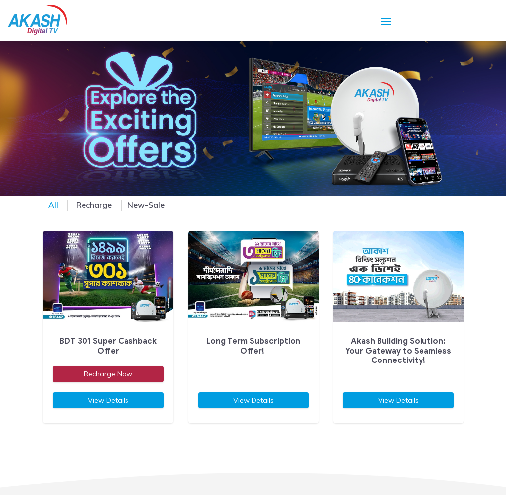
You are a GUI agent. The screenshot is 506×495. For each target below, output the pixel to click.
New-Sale (146, 205)
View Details (107, 400)
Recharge (94, 205)
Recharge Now (108, 373)
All (53, 205)
